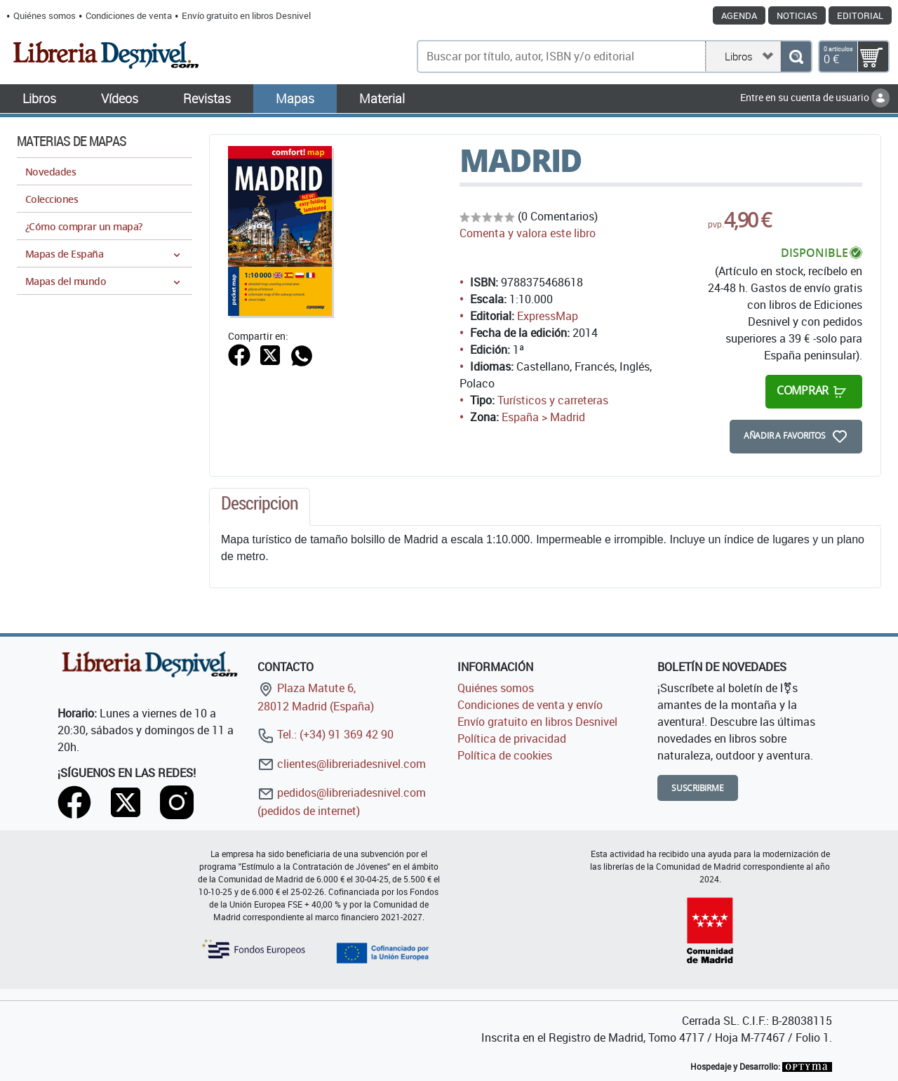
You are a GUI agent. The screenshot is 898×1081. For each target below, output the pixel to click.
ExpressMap (547, 316)
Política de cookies (504, 755)
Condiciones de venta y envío (530, 704)
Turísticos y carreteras (552, 400)
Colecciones (51, 199)
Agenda (739, 15)
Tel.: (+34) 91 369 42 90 (325, 734)
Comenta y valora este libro (528, 233)
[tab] (259, 507)
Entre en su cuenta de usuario (815, 97)
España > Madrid (543, 417)
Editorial (860, 15)
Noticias (797, 15)
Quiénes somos (44, 15)
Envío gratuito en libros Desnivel (246, 15)
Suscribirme (697, 788)
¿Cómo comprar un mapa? (83, 226)
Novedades (50, 171)
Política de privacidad (511, 738)
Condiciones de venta (129, 15)
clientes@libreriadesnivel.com (341, 763)
